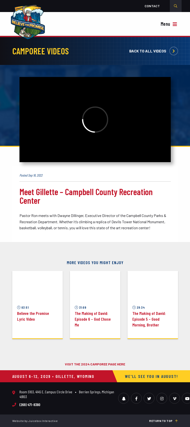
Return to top (163, 420)
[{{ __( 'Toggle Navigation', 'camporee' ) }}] (170, 24)
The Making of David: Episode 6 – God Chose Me (93, 319)
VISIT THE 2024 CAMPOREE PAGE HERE (95, 364)
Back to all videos (153, 51)
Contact (152, 6)
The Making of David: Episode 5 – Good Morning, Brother (149, 319)
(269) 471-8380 (29, 404)
